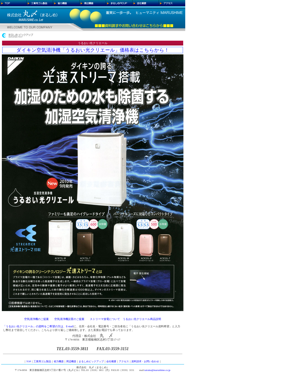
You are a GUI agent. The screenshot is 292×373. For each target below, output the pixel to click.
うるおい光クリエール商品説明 (142, 319)
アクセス (124, 361)
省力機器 (59, 361)
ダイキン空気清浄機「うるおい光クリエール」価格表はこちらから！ (92, 50)
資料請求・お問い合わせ (145, 361)
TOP (28, 361)
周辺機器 (71, 361)
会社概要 (111, 361)
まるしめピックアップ (91, 361)
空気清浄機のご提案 (36, 319)
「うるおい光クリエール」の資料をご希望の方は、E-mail (38, 326)
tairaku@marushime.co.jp (157, 370)
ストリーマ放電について (105, 319)
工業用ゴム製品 (42, 361)
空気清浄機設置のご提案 (69, 319)
